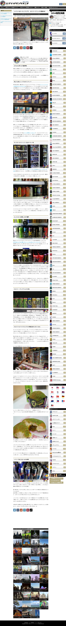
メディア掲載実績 (31, 622)
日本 (52, 389)
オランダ (63, 389)
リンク (36, 622)
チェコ (52, 398)
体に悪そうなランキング (53, 7)
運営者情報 (26, 622)
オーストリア (52, 393)
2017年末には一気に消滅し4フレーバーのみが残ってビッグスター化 (26, 242)
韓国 (57, 393)
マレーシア (52, 406)
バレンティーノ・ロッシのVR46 (31, 169)
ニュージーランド (52, 402)
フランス (63, 402)
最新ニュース (37, 7)
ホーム (2, 7)
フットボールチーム (55, 480)
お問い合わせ (40, 622)
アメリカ (57, 389)
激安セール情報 (44, 7)
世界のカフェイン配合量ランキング (12, 7)
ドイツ (63, 398)
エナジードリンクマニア (34, 623)
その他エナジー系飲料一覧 (56, 482)
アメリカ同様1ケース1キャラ (29, 132)
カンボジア (63, 393)
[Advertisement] (31, 53)
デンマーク (57, 398)
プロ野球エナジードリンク (56, 478)
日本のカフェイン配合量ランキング (26, 7)
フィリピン (57, 402)
